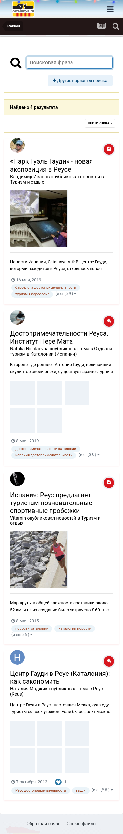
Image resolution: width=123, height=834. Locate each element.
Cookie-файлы (82, 823)
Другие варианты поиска (80, 80)
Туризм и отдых (27, 181)
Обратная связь (44, 823)
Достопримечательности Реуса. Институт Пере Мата (59, 337)
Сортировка (100, 123)
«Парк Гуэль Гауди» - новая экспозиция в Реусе (51, 165)
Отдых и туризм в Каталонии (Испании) (61, 351)
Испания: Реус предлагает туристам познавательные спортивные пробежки (51, 503)
